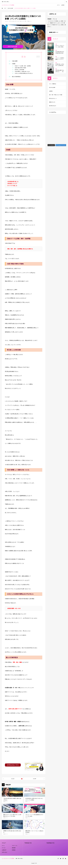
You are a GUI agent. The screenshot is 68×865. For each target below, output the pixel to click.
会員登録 (62, 5)
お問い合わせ (4, 852)
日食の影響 (14, 61)
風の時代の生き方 (52, 105)
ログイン (58, 5)
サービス (3, 847)
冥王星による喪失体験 (19, 69)
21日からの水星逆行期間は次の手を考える (24, 73)
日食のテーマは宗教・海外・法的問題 (23, 65)
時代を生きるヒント (53, 98)
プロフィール (14, 845)
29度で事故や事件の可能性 (20, 67)
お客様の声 (4, 850)
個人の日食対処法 (16, 76)
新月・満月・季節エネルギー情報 (20, 21)
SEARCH (66, 1)
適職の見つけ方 (52, 102)
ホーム (3, 845)
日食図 (13, 63)
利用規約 (13, 850)
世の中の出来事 (12, 21)
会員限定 (51, 91)
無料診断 (13, 847)
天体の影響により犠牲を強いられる (22, 71)
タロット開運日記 (52, 83)
